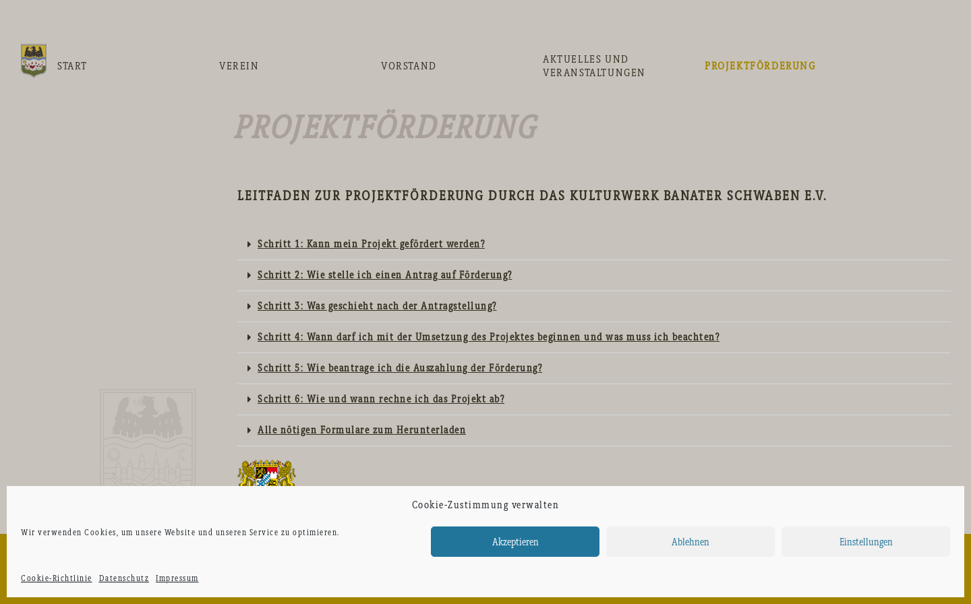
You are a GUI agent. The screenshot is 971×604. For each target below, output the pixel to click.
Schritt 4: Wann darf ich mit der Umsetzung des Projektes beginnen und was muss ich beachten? (488, 337)
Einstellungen (866, 542)
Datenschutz (124, 578)
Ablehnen (690, 542)
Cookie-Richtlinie (56, 578)
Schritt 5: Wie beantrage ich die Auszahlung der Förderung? (400, 368)
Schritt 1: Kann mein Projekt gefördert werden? (371, 244)
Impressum (177, 578)
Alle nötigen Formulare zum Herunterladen (362, 430)
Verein (239, 65)
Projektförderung (760, 65)
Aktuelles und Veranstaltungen (594, 66)
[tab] (594, 244)
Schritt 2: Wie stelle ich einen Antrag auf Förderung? (385, 275)
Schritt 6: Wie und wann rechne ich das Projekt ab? (381, 399)
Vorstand (409, 65)
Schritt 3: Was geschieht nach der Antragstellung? (377, 306)
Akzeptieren (515, 542)
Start (72, 65)
